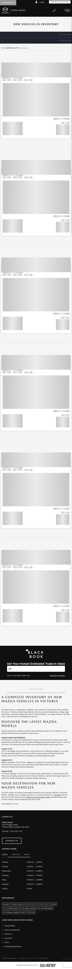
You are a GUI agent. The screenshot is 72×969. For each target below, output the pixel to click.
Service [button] (16, 854)
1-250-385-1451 (16, 831)
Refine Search (63, 34)
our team (57, 795)
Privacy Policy (44, 958)
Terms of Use (32, 958)
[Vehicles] (36, 669)
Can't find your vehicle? (57, 675)
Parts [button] (27, 854)
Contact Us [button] (11, 841)
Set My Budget (62, 40)
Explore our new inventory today (38, 797)
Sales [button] (5, 854)
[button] (36, 95)
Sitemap (22, 958)
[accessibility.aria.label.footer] (48, 965)
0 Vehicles (24, 48)
